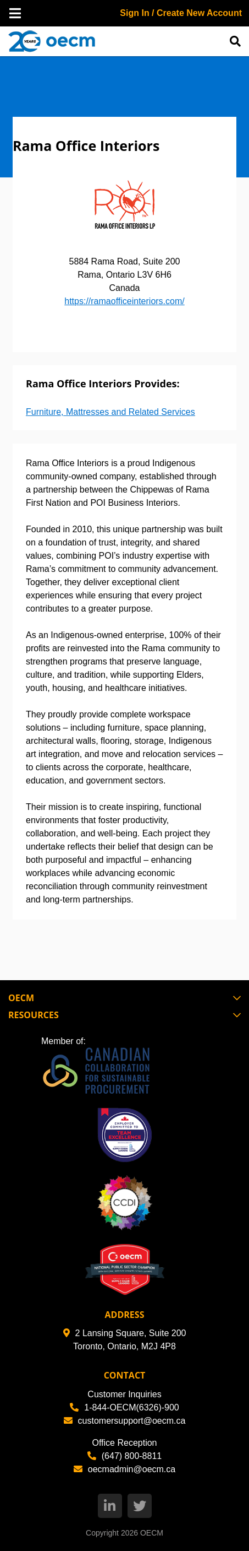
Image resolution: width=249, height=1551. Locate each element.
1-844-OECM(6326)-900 (124, 1407)
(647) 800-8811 (124, 1456)
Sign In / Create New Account (181, 13)
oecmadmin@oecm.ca (124, 1469)
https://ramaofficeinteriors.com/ (124, 301)
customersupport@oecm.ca (125, 1420)
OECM (151, 1532)
